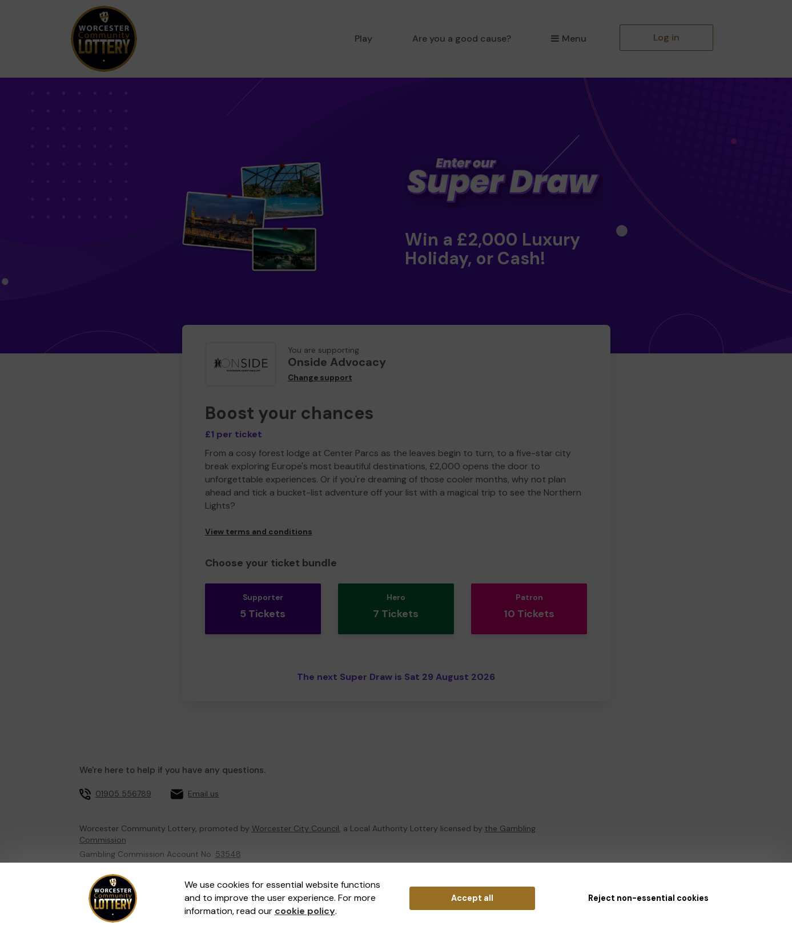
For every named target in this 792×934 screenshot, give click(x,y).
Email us (203, 779)
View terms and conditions (258, 532)
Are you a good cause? (461, 39)
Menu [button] (568, 39)
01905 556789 (123, 779)
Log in (666, 37)
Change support (320, 378)
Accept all (472, 898)
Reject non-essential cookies (648, 898)
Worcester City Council (295, 814)
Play (363, 39)
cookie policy (305, 911)
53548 (228, 840)
